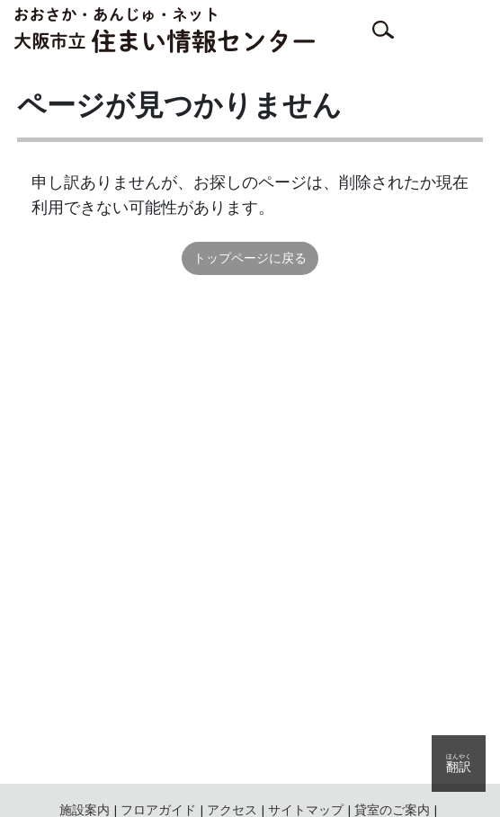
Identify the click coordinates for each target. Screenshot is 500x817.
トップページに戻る (250, 258)
